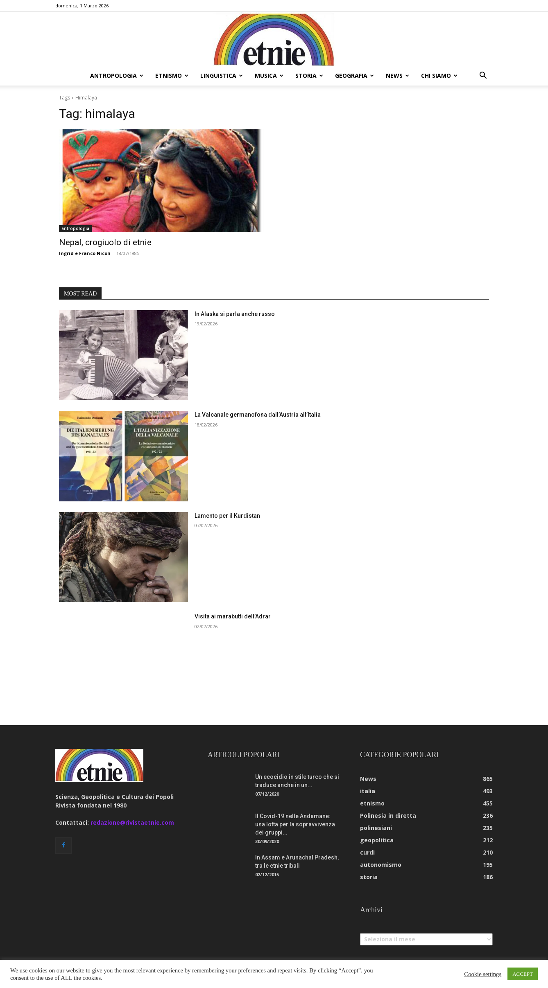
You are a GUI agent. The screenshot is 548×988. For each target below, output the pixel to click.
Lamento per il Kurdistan (227, 515)
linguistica (221, 75)
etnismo (171, 75)
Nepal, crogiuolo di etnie (105, 242)
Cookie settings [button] (482, 974)
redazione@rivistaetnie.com (132, 822)
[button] (483, 76)
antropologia (116, 75)
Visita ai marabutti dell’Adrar (233, 616)
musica (269, 75)
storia (309, 75)
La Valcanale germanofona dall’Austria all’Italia (258, 414)
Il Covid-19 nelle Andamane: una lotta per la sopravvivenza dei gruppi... (295, 824)
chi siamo (439, 75)
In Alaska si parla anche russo (235, 314)
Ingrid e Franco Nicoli (85, 253)
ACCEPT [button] (522, 974)
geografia (354, 75)
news (397, 75)
